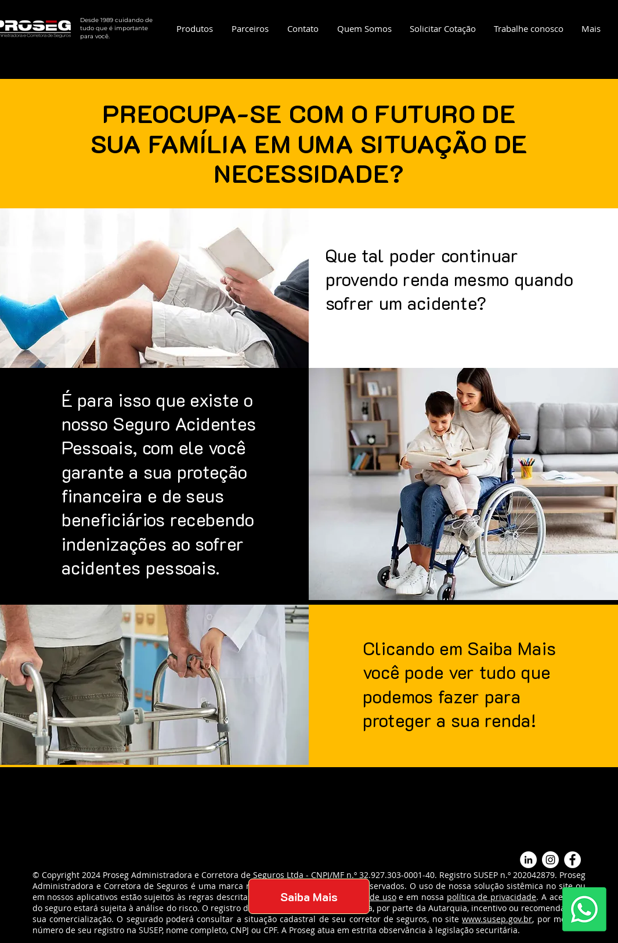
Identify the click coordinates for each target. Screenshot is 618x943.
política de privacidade (491, 896)
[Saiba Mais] (309, 896)
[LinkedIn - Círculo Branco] (528, 859)
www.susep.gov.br (497, 918)
